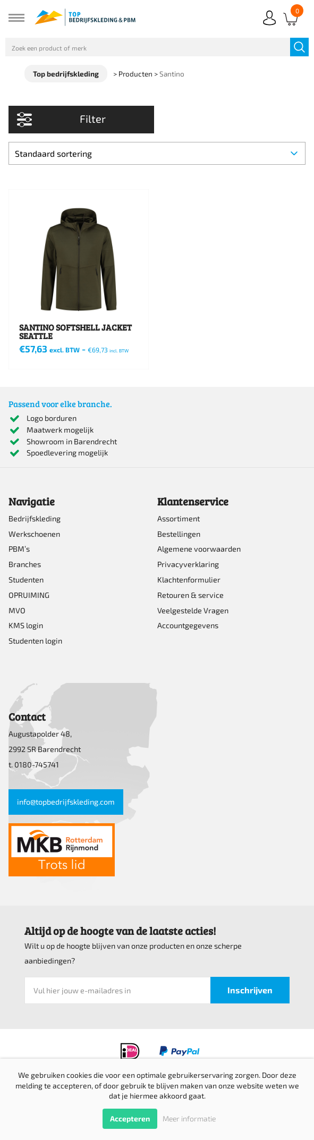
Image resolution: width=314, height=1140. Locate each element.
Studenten (26, 579)
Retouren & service (190, 594)
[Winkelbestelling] (157, 153)
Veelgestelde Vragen (192, 610)
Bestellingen (178, 533)
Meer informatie (189, 1118)
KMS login (26, 625)
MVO (17, 610)
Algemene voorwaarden (199, 548)
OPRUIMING (29, 594)
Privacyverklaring (188, 564)
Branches (25, 564)
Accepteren (130, 1118)
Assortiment (178, 518)
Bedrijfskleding (35, 518)
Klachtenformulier (188, 579)
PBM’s (19, 548)
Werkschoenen (34, 533)
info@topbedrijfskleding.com (66, 801)
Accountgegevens (187, 625)
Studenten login (35, 640)
